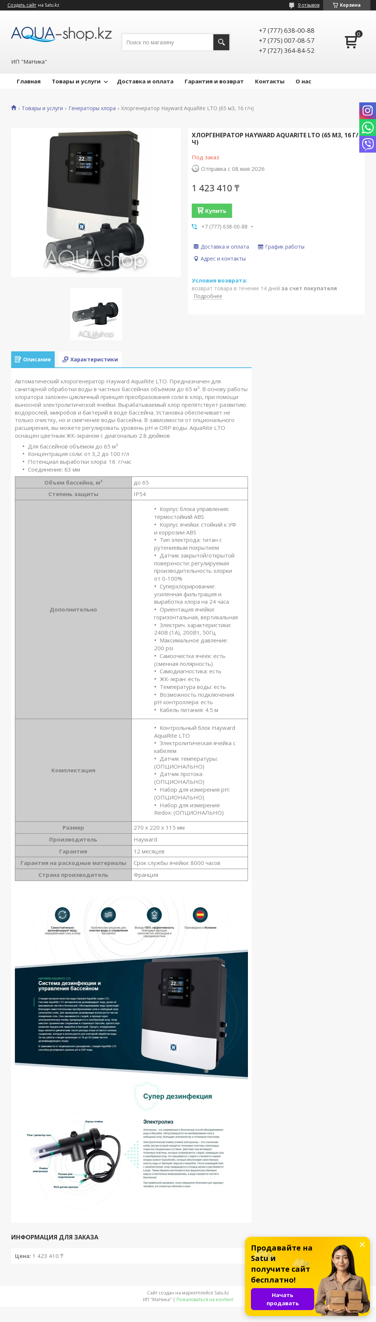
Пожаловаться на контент (204, 1299)
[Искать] (221, 42)
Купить (215, 210)
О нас (303, 81)
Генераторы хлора (92, 108)
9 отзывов (308, 5)
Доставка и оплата (145, 81)
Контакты (269, 81)
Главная (29, 81)
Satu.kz (221, 1293)
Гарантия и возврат (214, 81)
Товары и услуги (76, 81)
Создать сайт (21, 5)
